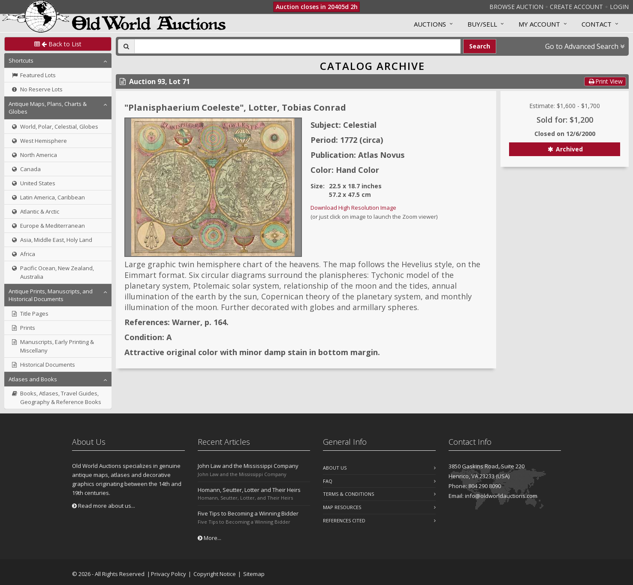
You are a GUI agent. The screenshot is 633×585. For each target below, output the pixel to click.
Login (619, 7)
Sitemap (254, 574)
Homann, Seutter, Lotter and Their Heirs (249, 490)
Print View (605, 81)
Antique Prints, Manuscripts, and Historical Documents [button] (51, 295)
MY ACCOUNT (539, 24)
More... (209, 538)
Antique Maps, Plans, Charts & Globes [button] (48, 107)
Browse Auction (516, 7)
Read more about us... (103, 506)
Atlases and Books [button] (33, 379)
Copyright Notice (214, 574)
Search (479, 46)
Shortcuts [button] (21, 60)
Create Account (576, 7)
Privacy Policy (168, 574)
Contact (597, 24)
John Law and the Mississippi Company (248, 466)
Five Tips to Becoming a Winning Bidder (248, 513)
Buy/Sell (482, 24)
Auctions (430, 24)
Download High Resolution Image (353, 207)
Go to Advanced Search (584, 46)
